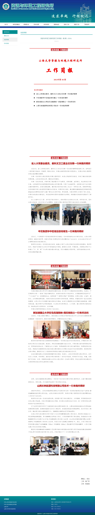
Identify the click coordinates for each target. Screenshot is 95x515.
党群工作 (76, 24)
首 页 (6, 24)
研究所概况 (16, 24)
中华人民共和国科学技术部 (10, 502)
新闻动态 (56, 24)
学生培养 (36, 24)
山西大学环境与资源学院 (10, 509)
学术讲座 (6, 43)
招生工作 (66, 24)
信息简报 (6, 39)
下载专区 (86, 24)
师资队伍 (26, 24)
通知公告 (6, 35)
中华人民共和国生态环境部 (10, 504)
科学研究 (46, 24)
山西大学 (6, 506)
